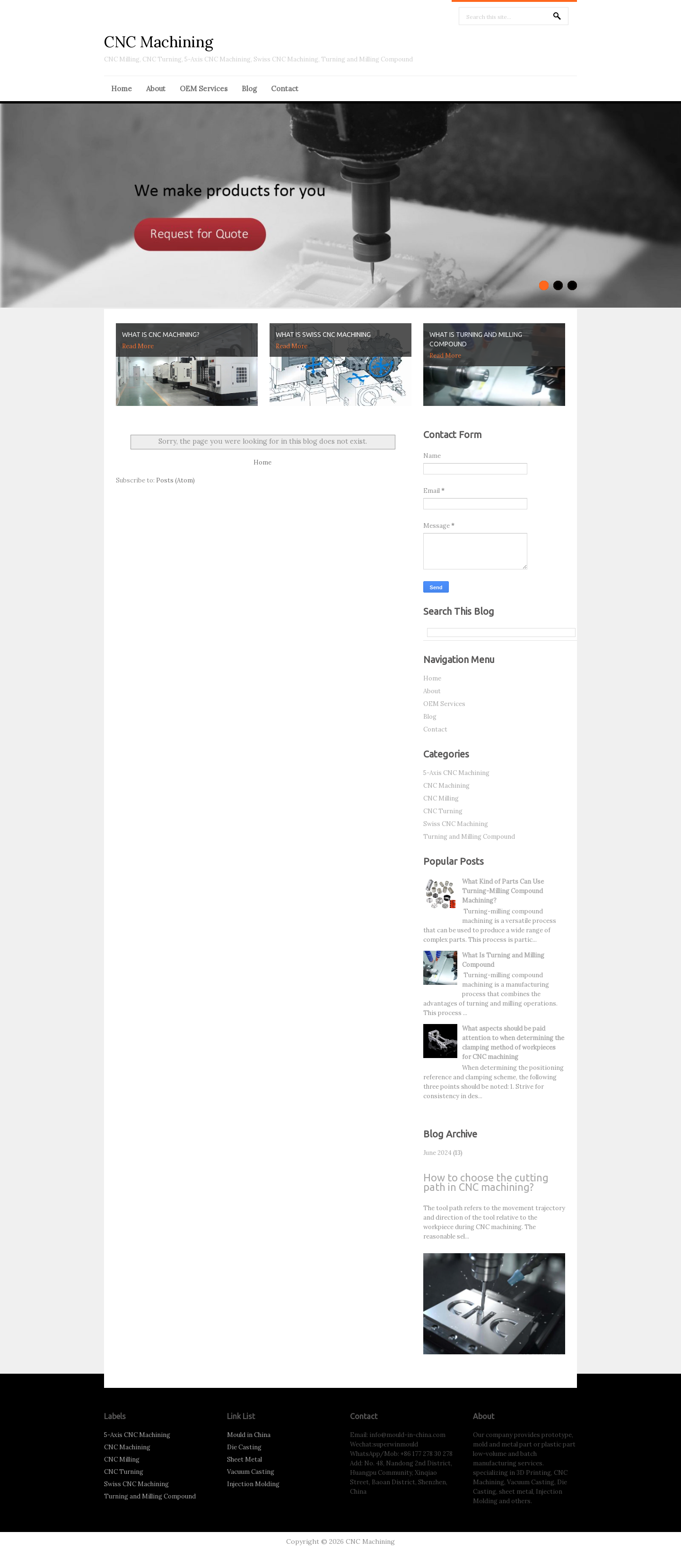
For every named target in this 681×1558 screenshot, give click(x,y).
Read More (138, 346)
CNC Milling (441, 798)
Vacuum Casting (250, 1472)
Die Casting (244, 1447)
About (156, 88)
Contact (284, 88)
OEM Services (203, 88)
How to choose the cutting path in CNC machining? (486, 1182)
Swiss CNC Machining (455, 824)
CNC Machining (158, 42)
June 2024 (437, 1153)
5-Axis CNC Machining (456, 773)
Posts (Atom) (175, 480)
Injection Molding (253, 1484)
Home (121, 88)
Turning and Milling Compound (469, 837)
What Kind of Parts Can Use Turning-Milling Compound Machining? (503, 891)
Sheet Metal (244, 1459)
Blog (249, 88)
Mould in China (249, 1435)
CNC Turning (443, 811)
